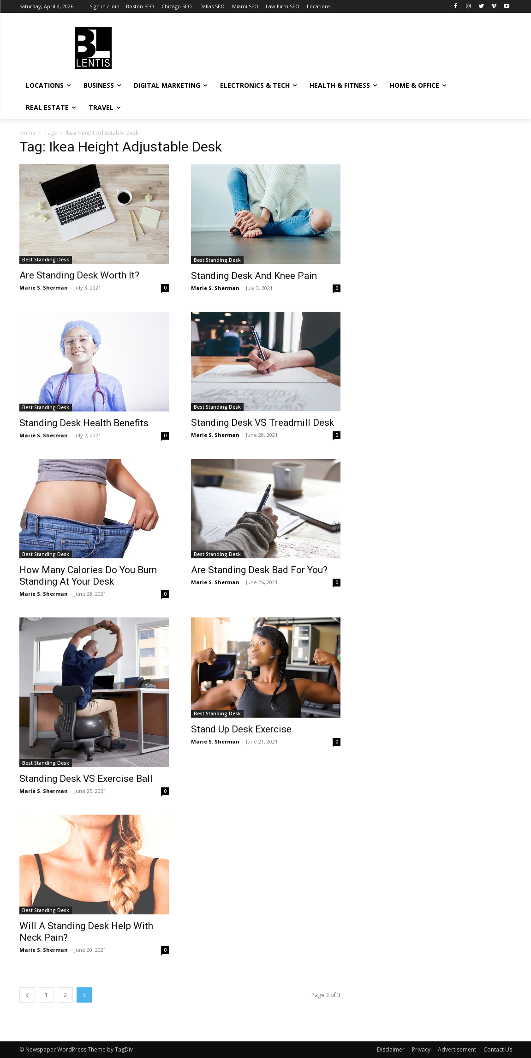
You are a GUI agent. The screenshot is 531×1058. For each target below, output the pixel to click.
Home (27, 133)
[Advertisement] (335, 46)
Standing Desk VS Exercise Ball (86, 778)
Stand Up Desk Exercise (241, 729)
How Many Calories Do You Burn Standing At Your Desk (88, 575)
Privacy (421, 1049)
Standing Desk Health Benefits (84, 423)
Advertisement (457, 1049)
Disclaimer (391, 1049)
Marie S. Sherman (43, 287)
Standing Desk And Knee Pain (254, 275)
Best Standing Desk (45, 259)
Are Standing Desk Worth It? (79, 275)
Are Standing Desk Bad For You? (259, 569)
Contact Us (497, 1049)
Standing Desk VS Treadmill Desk (262, 422)
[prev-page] (27, 995)
